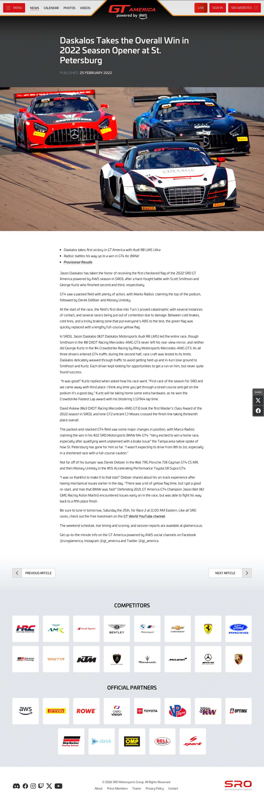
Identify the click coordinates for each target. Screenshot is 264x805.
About (99, 788)
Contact (173, 788)
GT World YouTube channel (144, 516)
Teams (136, 788)
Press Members (117, 788)
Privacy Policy (155, 788)
